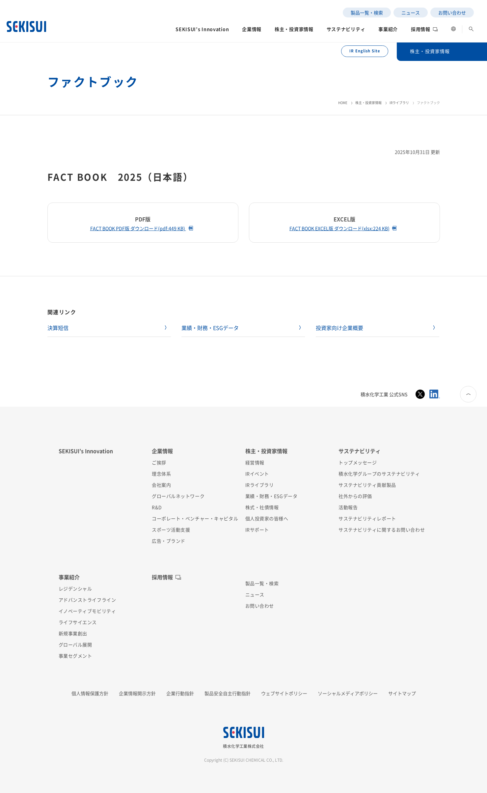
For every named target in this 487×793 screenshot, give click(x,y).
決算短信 (57, 328)
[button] (202, 31)
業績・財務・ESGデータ (210, 328)
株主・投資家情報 (368, 102)
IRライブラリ (399, 102)
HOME (342, 102)
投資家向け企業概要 (339, 328)
